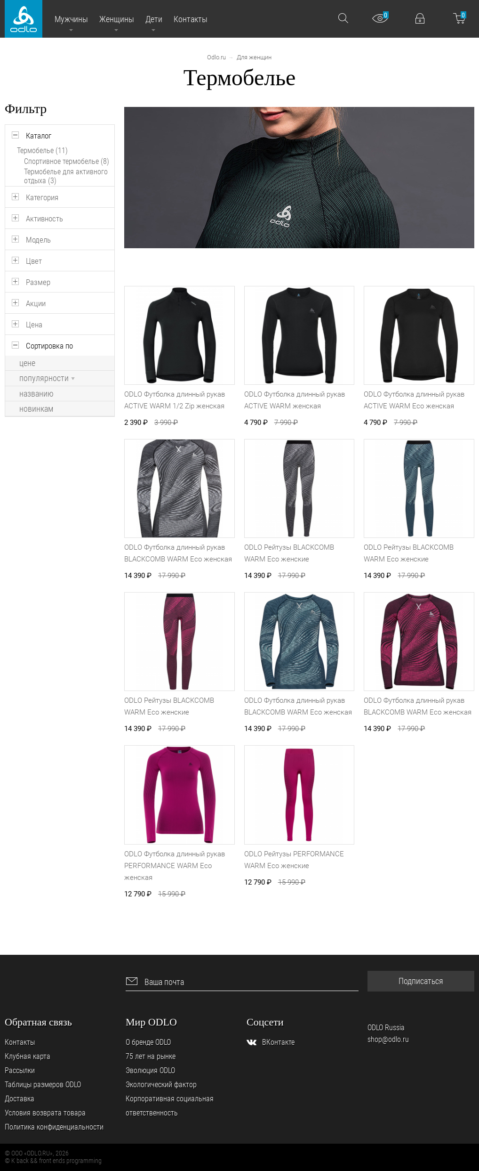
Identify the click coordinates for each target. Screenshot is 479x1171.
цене (27, 363)
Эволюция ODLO (150, 1070)
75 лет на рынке (151, 1056)
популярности (47, 378)
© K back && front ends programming (53, 1160)
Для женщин (254, 57)
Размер (38, 282)
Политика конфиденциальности (54, 1126)
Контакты (20, 1042)
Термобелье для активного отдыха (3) (66, 176)
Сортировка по (49, 345)
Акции (36, 303)
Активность (44, 218)
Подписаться (421, 981)
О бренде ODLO (148, 1042)
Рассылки (20, 1070)
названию (36, 393)
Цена (34, 324)
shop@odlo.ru (388, 1039)
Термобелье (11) (42, 150)
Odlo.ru (216, 57)
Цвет (34, 261)
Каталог (38, 135)
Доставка (19, 1098)
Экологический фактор (161, 1084)
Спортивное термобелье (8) (66, 161)
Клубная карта (27, 1056)
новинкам (36, 409)
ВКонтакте (278, 1042)
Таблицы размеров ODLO (43, 1084)
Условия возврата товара (45, 1112)
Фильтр (26, 108)
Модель (38, 239)
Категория (42, 197)
